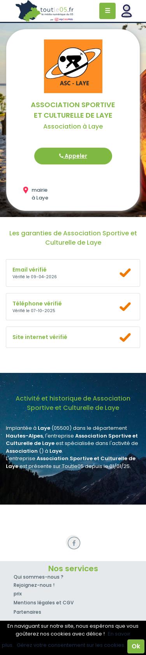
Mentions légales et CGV (44, 602)
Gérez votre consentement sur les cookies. (71, 645)
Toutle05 (45, 11)
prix (18, 593)
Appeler (73, 156)
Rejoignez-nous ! (34, 585)
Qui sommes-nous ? (38, 577)
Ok (136, 646)
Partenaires (27, 612)
